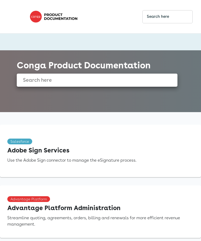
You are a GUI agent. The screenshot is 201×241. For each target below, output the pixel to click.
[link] (81, 17)
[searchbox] (183, 16)
